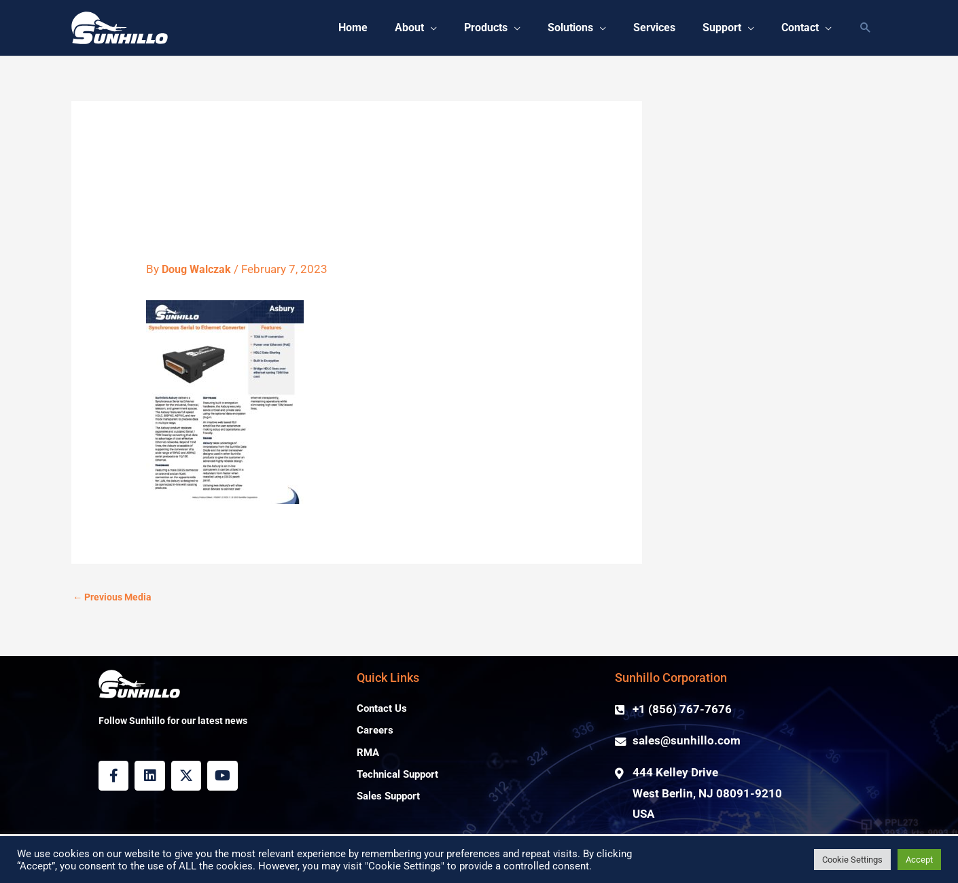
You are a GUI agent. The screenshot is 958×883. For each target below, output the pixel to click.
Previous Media (115, 598)
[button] (394, 28)
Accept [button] (919, 859)
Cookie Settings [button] (852, 859)
